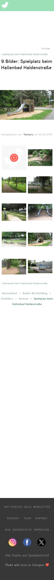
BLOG (28, 507)
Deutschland (9, 293)
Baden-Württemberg (35, 293)
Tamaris (28, 134)
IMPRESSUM (41, 529)
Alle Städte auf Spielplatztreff (27, 555)
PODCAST (17, 507)
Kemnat (23, 298)
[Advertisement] (27, 402)
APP (6, 507)
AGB (7, 529)
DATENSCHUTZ (22, 529)
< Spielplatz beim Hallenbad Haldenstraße (24, 54)
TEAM (27, 518)
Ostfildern (7, 298)
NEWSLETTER (41, 507)
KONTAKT (13, 518)
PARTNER (41, 518)
